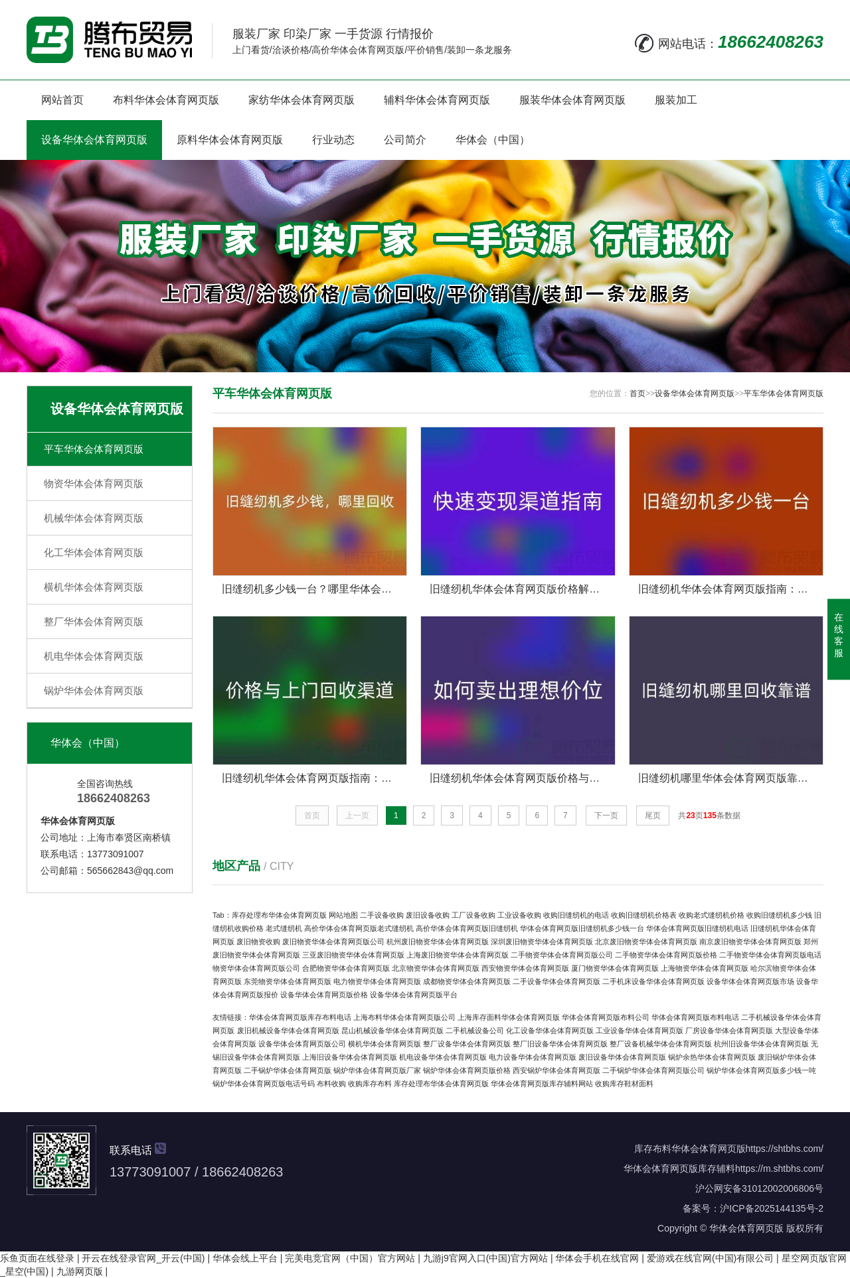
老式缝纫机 (284, 928)
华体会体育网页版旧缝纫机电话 (697, 928)
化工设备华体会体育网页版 (550, 1030)
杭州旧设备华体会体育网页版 (761, 1044)
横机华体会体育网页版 (93, 587)
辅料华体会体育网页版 (437, 100)
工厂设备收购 (473, 915)
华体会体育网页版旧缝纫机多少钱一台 (582, 928)
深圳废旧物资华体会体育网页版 (542, 942)
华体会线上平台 (245, 1258)
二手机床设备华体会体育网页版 (653, 981)
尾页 (653, 815)
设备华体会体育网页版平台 (414, 995)
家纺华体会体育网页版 (301, 100)
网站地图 (343, 915)
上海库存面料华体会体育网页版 (509, 1017)
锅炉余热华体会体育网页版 (712, 1057)
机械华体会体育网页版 (93, 518)
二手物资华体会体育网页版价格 (666, 955)
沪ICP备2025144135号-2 (771, 1208)
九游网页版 (79, 1271)
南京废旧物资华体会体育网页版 (750, 942)
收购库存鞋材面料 (624, 1084)
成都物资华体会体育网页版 (467, 981)
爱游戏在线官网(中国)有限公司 (710, 1258)
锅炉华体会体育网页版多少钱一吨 (761, 1070)
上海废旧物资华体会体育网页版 (457, 955)
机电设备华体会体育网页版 (443, 1057)
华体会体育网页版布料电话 (695, 1017)
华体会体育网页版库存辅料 (679, 1168)
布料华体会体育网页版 (166, 100)
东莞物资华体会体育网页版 (287, 981)
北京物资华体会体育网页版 (435, 968)
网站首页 (62, 100)
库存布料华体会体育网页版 (690, 1148)
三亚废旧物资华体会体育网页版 (353, 955)
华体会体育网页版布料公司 (605, 1017)
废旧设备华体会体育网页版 (622, 1057)
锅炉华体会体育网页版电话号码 (263, 1084)
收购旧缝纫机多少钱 (779, 915)
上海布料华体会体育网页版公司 (404, 1017)
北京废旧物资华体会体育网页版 (646, 942)
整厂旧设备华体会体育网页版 (560, 1044)
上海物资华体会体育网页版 (704, 968)
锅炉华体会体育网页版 (93, 690)
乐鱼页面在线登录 (37, 1258)
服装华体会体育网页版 (572, 100)
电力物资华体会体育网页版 (377, 981)
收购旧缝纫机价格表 (644, 915)
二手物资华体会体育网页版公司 (562, 955)
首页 (637, 393)
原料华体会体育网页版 (230, 139)
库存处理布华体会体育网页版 (279, 915)
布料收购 (331, 1084)
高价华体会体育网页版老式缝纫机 (359, 928)
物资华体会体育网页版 (93, 483)
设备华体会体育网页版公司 (302, 1044)
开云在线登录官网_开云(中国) (143, 1258)
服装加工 (676, 100)
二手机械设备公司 (475, 1030)
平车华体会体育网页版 (93, 449)
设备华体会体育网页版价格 (324, 995)
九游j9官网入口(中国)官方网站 (485, 1258)
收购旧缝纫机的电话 (576, 915)
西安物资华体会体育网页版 (525, 968)
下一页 (606, 815)
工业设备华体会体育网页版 (639, 1030)
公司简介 (405, 139)
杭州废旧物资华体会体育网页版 (437, 942)
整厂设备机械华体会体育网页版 (661, 1044)
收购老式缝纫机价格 (711, 915)
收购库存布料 (370, 1084)
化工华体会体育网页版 (93, 552)
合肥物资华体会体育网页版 (346, 968)
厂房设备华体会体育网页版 (729, 1030)
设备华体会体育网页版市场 (750, 981)
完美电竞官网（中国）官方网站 (350, 1258)
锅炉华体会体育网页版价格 (467, 1070)
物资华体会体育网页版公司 (256, 968)
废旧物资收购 (258, 942)
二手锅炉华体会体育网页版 (287, 1070)
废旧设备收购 (428, 915)
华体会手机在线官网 (597, 1258)
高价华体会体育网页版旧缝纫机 (467, 928)
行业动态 (333, 139)
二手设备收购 (382, 915)
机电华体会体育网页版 (93, 656)
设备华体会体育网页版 (94, 139)
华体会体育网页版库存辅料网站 (542, 1084)
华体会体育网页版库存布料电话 (300, 1017)
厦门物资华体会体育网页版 (615, 968)
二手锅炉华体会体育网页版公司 (653, 1070)
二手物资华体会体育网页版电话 (770, 955)
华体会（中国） (493, 139)
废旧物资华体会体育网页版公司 (333, 942)
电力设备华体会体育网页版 (532, 1057)
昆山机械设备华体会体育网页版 (392, 1030)
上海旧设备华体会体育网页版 (349, 1057)
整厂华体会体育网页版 (93, 621)
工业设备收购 (519, 915)
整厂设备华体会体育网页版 (467, 1044)
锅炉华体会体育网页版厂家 (377, 1070)
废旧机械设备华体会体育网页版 (288, 1030)
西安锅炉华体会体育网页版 (556, 1070)
